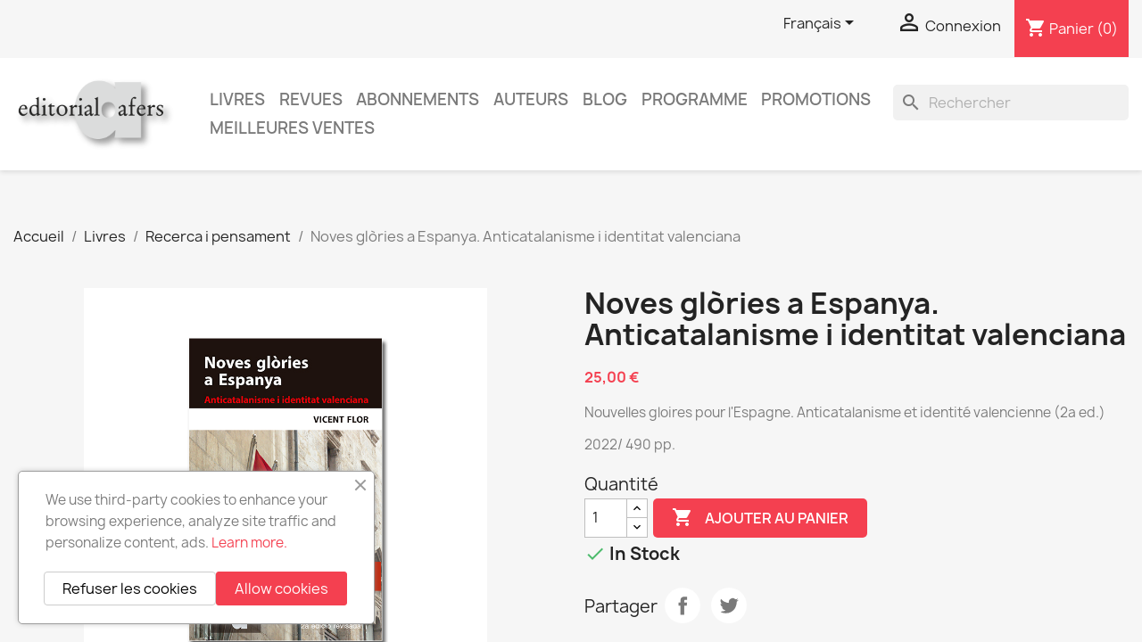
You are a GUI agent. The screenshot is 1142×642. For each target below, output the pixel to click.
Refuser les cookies (129, 588)
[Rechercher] (1011, 102)
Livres (237, 99)
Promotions (816, 99)
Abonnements (417, 99)
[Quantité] (605, 518)
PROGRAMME (694, 99)
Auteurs (530, 99)
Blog (605, 99)
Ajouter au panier (760, 518)
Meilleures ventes (292, 128)
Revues (311, 99)
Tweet (729, 605)
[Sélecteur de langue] (821, 24)
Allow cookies (281, 588)
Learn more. (249, 542)
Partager (682, 605)
